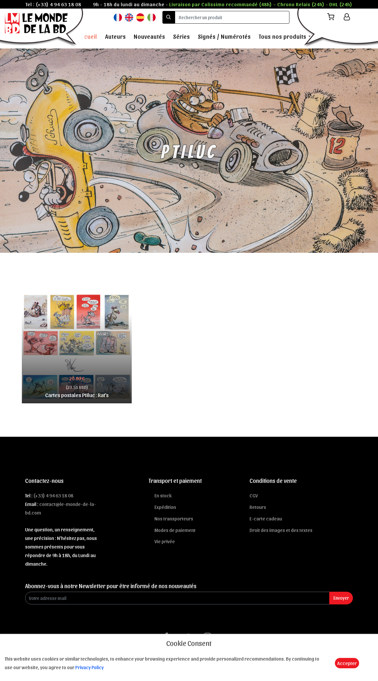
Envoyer (341, 598)
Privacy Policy (89, 667)
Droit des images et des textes (281, 530)
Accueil (87, 36)
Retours (258, 507)
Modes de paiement (174, 530)
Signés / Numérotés (224, 36)
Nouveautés (149, 36)
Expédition (165, 507)
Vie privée (164, 541)
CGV (254, 495)
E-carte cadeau (266, 518)
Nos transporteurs (173, 518)
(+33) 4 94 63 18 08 (58, 4)
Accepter (347, 663)
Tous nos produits (282, 36)
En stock (163, 495)
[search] (232, 17)
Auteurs (115, 36)
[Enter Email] (177, 598)
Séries (181, 36)
